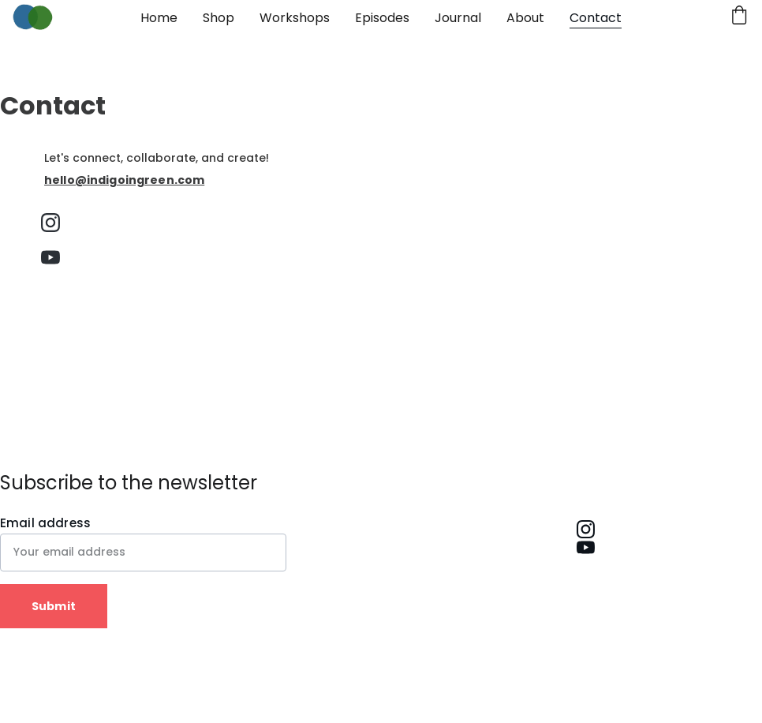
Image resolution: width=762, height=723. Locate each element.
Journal (458, 18)
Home (158, 18)
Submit (54, 606)
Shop (218, 18)
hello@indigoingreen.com (124, 180)
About (525, 18)
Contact (596, 18)
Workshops (295, 18)
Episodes (382, 18)
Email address (45, 523)
